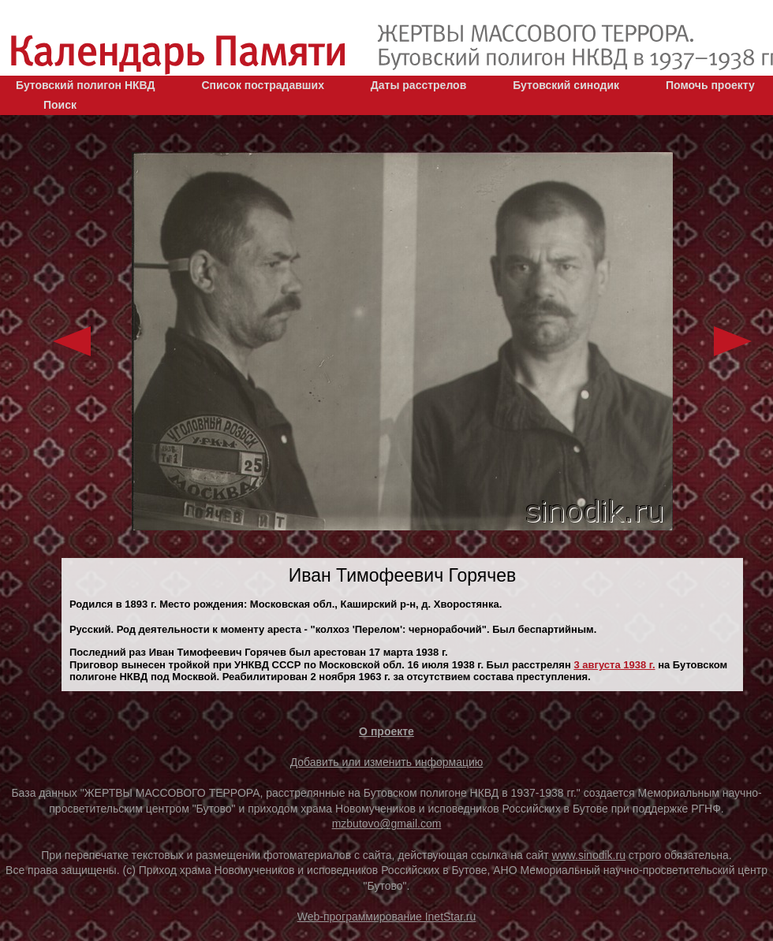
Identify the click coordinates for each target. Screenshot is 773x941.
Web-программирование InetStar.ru (386, 916)
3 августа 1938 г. (614, 665)
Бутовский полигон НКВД (85, 85)
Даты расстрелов (418, 85)
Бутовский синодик (566, 85)
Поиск (60, 105)
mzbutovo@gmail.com (387, 823)
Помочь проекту (710, 85)
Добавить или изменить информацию (387, 762)
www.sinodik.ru (588, 855)
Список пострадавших (262, 85)
